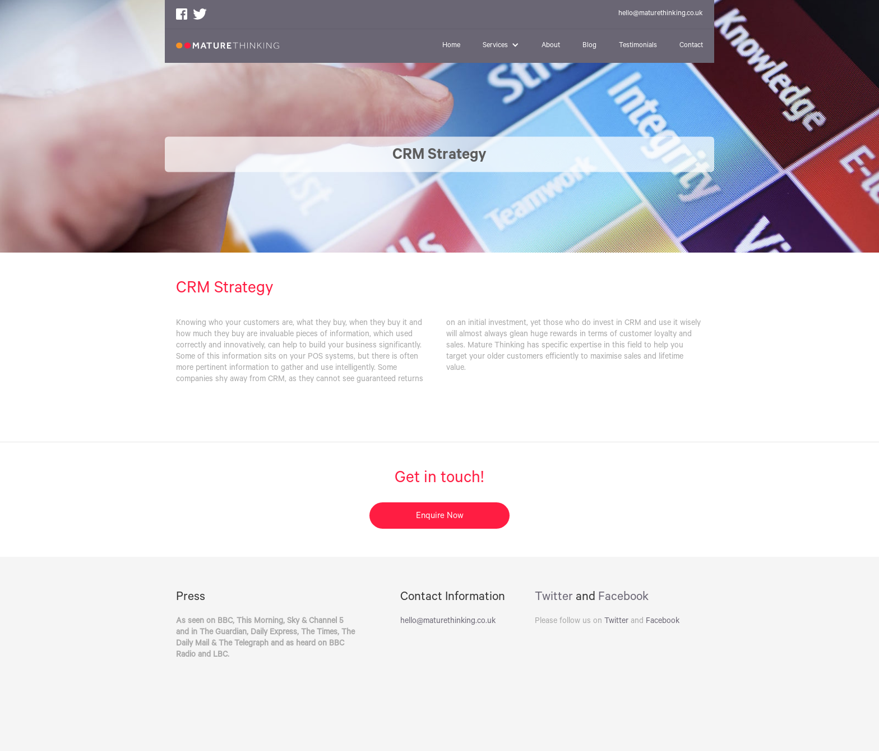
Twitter (554, 598)
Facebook (623, 598)
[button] (500, 46)
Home (451, 46)
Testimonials (638, 46)
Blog (589, 46)
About (551, 46)
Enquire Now (440, 516)
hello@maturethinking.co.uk (660, 14)
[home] (227, 39)
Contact (691, 46)
